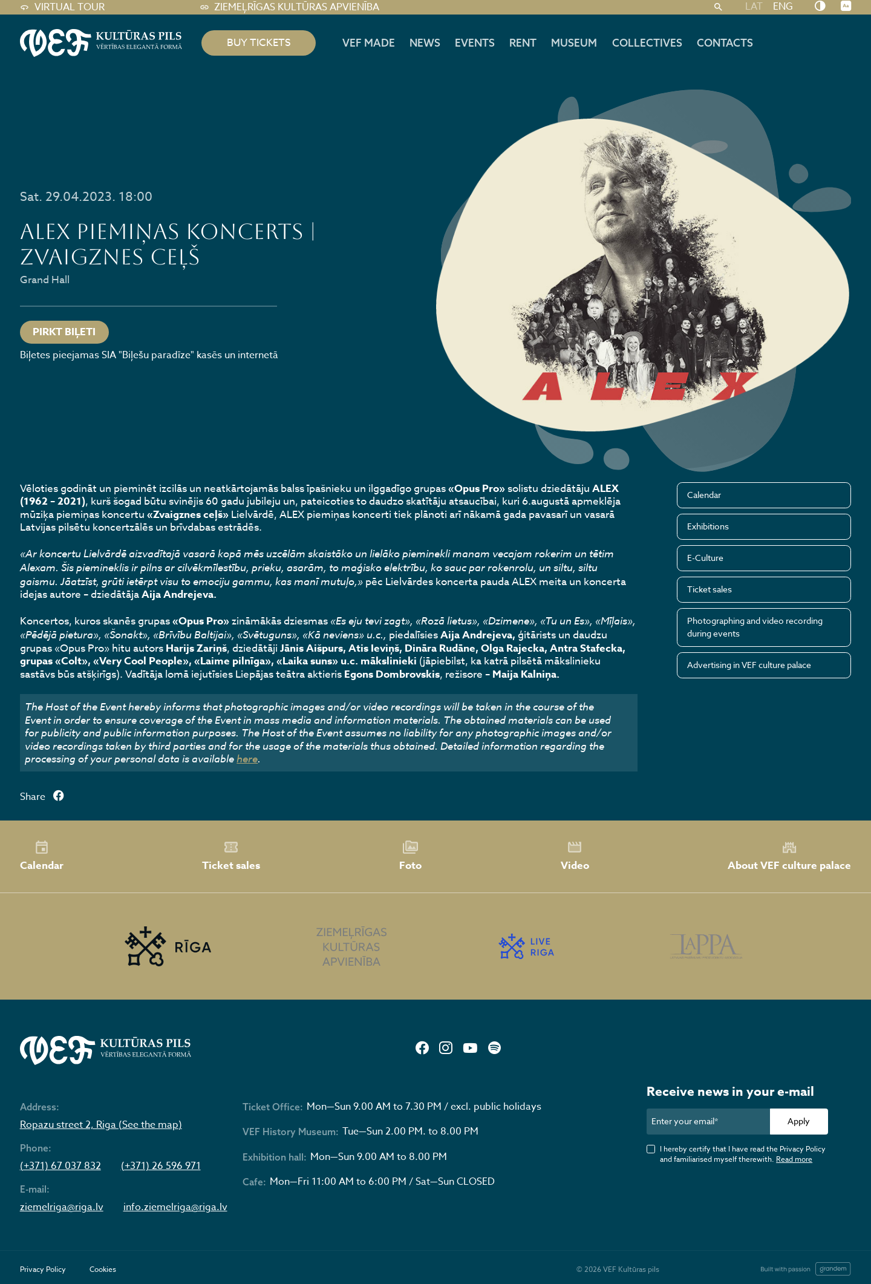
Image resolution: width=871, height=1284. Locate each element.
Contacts (725, 42)
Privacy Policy (43, 1269)
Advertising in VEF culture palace (749, 664)
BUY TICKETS (259, 42)
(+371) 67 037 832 (60, 1166)
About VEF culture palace (789, 856)
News (424, 42)
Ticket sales (709, 589)
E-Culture (705, 557)
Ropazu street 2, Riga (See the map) (101, 1125)
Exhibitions (708, 526)
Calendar (704, 494)
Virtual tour (62, 7)
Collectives (647, 42)
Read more (794, 1159)
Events (475, 42)
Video (575, 856)
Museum (574, 42)
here (247, 758)
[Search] (718, 7)
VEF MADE (368, 42)
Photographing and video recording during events (755, 627)
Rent (523, 42)
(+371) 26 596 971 (161, 1166)
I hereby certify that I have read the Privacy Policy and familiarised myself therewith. (743, 1154)
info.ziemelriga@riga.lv (175, 1207)
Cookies (103, 1269)
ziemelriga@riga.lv (61, 1207)
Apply (799, 1121)
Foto (410, 856)
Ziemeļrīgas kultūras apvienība (289, 7)
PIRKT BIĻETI (64, 331)
